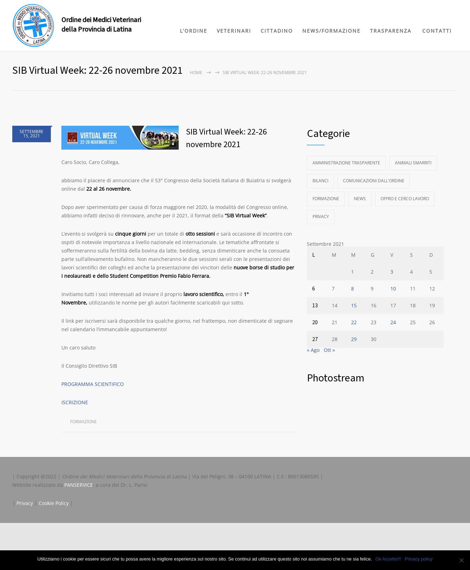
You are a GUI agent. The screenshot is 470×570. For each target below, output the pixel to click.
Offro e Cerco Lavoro (405, 199)
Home (196, 73)
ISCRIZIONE (74, 402)
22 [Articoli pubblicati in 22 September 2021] (354, 322)
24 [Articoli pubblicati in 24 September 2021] (393, 322)
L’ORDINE (193, 30)
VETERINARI (234, 30)
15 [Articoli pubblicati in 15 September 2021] (354, 305)
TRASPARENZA (390, 30)
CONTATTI (437, 30)
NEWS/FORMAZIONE (331, 30)
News (360, 199)
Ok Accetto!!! (388, 559)
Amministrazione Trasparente (346, 163)
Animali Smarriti (413, 163)
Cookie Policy (54, 503)
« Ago (313, 350)
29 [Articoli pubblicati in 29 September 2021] (354, 339)
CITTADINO (277, 30)
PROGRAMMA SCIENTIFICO (92, 384)
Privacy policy (418, 559)
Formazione (83, 422)
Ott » (329, 350)
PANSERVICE (78, 484)
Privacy (321, 217)
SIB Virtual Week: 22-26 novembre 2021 (226, 138)
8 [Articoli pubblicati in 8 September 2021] (352, 288)
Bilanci (320, 181)
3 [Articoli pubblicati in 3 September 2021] (391, 271)
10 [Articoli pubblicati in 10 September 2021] (393, 288)
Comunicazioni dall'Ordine (373, 181)
